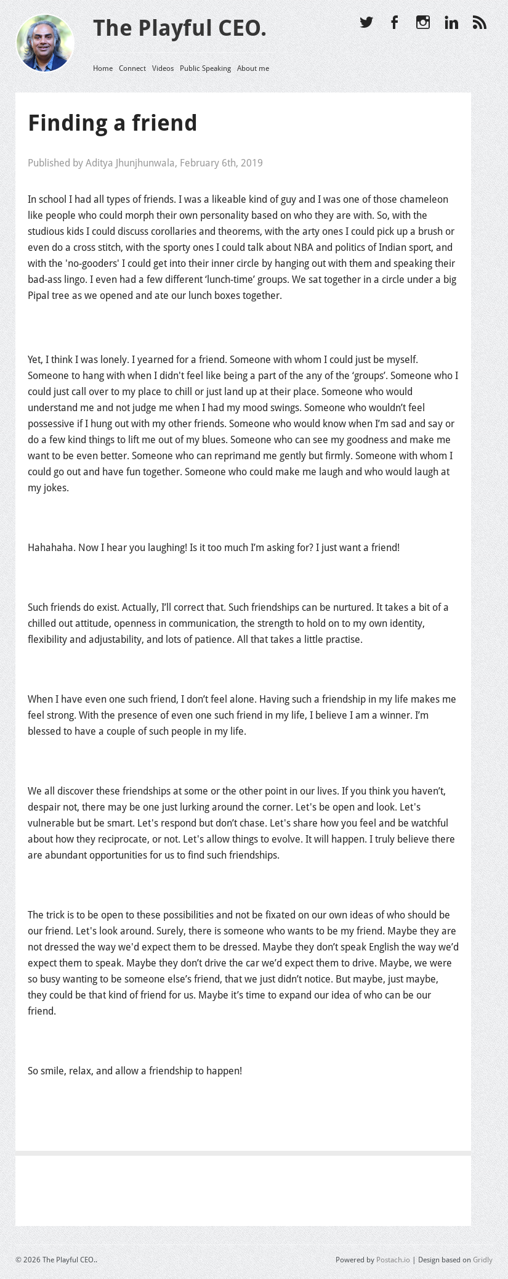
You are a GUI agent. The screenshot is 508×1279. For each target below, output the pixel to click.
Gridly (483, 1260)
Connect (132, 68)
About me (253, 68)
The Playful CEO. (180, 28)
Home (103, 68)
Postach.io (393, 1260)
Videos (163, 68)
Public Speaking (205, 68)
